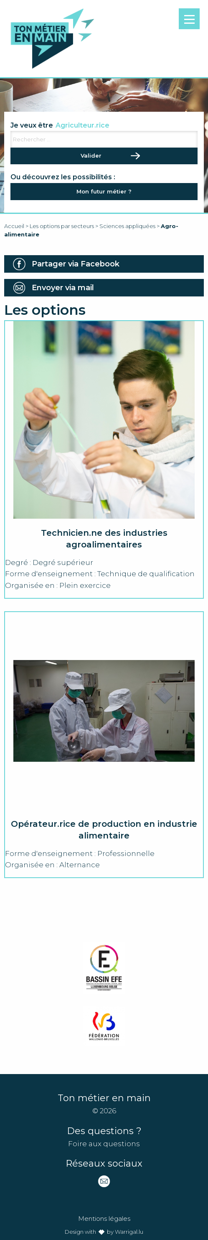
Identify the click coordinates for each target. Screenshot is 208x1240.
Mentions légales (104, 1218)
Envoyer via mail (63, 287)
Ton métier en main (52, 39)
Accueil (14, 226)
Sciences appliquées (127, 226)
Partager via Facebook (75, 264)
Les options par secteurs (62, 226)
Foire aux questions (104, 1144)
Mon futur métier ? (104, 191)
